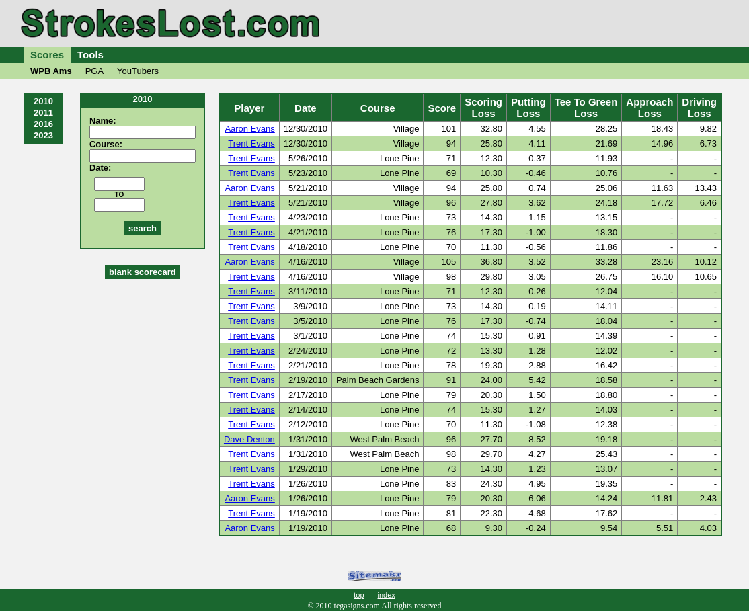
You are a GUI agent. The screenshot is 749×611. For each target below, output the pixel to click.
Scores (47, 54)
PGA (94, 71)
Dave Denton (249, 439)
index (386, 595)
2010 (43, 101)
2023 (43, 135)
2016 (43, 124)
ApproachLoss (649, 107)
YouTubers (138, 71)
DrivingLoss (699, 107)
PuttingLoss (528, 107)
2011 (43, 113)
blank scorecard (142, 272)
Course (377, 108)
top (359, 595)
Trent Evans (251, 143)
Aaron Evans (249, 129)
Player (249, 108)
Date (305, 108)
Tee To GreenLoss (586, 107)
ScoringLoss (483, 107)
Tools (90, 54)
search (142, 228)
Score (442, 108)
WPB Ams (51, 71)
